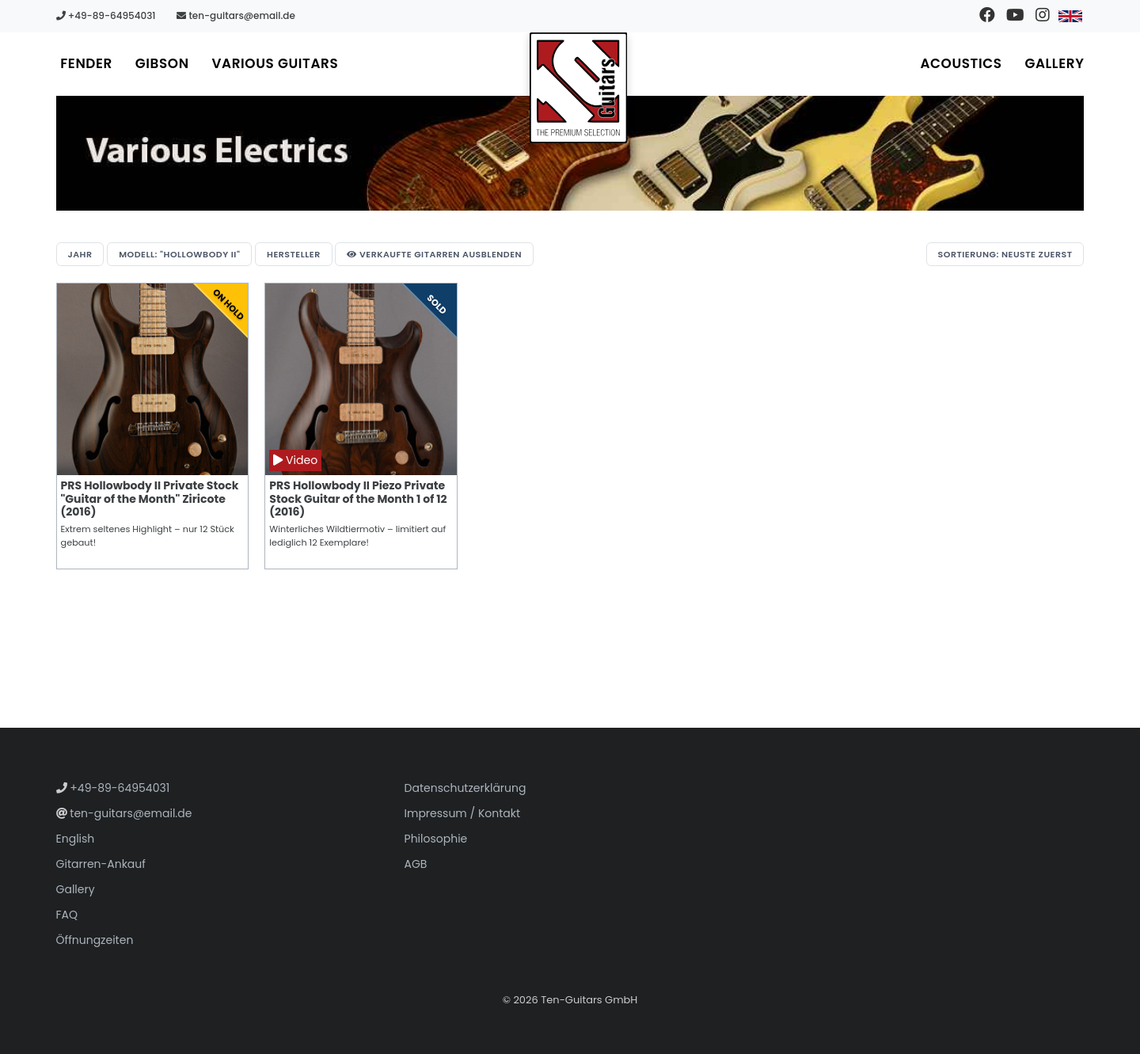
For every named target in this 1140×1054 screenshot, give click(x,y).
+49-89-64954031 (106, 15)
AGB (416, 864)
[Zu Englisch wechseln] (1070, 16)
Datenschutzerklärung (465, 788)
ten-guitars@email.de (236, 15)
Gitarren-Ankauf (101, 864)
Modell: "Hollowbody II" (179, 254)
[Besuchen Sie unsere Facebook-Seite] (987, 16)
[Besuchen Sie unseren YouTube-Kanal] (1014, 16)
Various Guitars (277, 63)
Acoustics (960, 63)
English (75, 839)
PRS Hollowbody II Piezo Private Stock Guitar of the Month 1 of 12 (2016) (357, 499)
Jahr (80, 254)
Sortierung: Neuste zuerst (1004, 254)
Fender (87, 63)
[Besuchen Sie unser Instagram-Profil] (1042, 16)
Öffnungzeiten (95, 940)
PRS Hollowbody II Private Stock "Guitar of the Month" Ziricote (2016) (150, 499)
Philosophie (436, 839)
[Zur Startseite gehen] (579, 87)
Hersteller (294, 254)
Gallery (1054, 63)
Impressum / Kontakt (463, 813)
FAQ (67, 915)
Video (295, 460)
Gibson (163, 63)
